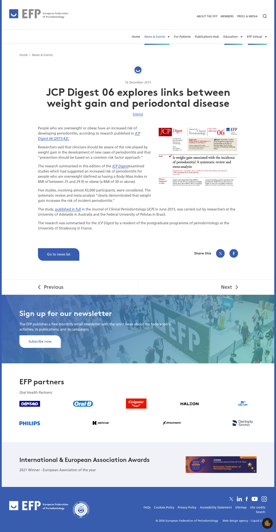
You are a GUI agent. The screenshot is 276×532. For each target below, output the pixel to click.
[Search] (263, 16)
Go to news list (58, 254)
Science (138, 114)
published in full (68, 209)
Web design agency (236, 520)
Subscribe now (40, 341)
